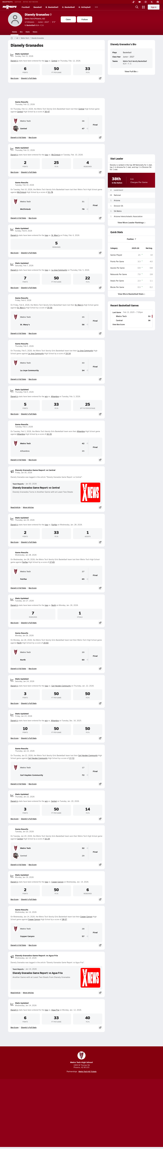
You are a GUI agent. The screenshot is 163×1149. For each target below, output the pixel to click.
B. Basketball (52, 7)
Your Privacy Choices (118, 1113)
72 (83, 775)
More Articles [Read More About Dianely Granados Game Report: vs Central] (28, 507)
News (35, 31)
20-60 (45, 643)
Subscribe (51, 1113)
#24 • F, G (34, 25)
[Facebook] (157, 2)
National (117, 195)
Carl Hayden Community (61, 686)
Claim (68, 19)
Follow (85, 19)
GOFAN (18, 2)
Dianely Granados (38, 14)
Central (54, 61)
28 (83, 928)
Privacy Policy (65, 1113)
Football (26, 7)
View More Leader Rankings (131, 222)
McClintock (55, 154)
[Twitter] (151, 2)
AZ (17, 38)
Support (135, 1113)
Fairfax (54, 524)
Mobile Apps (39, 1113)
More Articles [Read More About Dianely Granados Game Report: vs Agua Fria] (28, 992)
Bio (21, 31)
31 (83, 201)
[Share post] (100, 78)
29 (83, 855)
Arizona (117, 200)
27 (83, 571)
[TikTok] (133, 2)
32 (83, 848)
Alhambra (55, 396)
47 (83, 128)
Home (14, 31)
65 (83, 579)
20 (83, 652)
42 (83, 443)
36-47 (47, 111)
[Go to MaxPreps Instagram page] (81, 1103)
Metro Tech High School (81, 1057)
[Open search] (137, 7)
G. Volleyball (85, 7)
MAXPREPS (8, 2)
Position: (130, 239)
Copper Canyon (57, 882)
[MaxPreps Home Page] (12, 38)
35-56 (49, 307)
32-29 (47, 839)
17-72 (71, 758)
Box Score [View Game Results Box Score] (33, 137)
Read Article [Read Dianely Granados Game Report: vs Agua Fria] (15, 992)
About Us (26, 1113)
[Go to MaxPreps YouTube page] (72, 1103)
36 (83, 121)
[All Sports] (96, 7)
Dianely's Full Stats (29, 78)
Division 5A (118, 205)
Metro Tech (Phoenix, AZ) (35, 18)
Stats (28, 31)
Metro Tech (25, 38)
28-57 (64, 919)
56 (83, 324)
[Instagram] (145, 2)
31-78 (50, 192)
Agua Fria (55, 1010)
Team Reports (18, 484)
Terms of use (81, 1113)
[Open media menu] (143, 7)
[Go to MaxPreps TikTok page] (63, 1103)
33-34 (68, 353)
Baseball (38, 7)
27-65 (52, 562)
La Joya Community (59, 270)
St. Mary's (55, 235)
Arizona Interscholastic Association (128, 216)
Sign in (153, 7)
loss (46, 61)
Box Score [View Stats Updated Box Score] (15, 78)
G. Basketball (68, 7)
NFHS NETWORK (30, 2)
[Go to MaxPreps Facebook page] (100, 1103)
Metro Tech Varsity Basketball (135, 61)
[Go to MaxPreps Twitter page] (91, 1103)
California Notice (97, 1113)
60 (83, 659)
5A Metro (118, 211)
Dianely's (14, 61)
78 (83, 209)
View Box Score (118, 324)
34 (83, 370)
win (46, 396)
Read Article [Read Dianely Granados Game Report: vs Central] (15, 507)
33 (83, 363)
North (53, 605)
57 (83, 936)
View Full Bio (131, 71)
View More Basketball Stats (131, 293)
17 (83, 767)
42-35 (49, 434)
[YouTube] (139, 2)
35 (83, 317)
